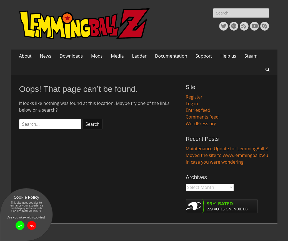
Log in (192, 103)
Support (204, 56)
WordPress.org (201, 124)
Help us (228, 56)
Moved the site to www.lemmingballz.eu (227, 155)
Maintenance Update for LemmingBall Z (227, 149)
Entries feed (198, 110)
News (45, 56)
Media (117, 56)
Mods (96, 56)
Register (194, 97)
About (25, 56)
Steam (250, 56)
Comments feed (202, 117)
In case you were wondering (215, 162)
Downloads (71, 56)
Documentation (171, 56)
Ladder (139, 56)
